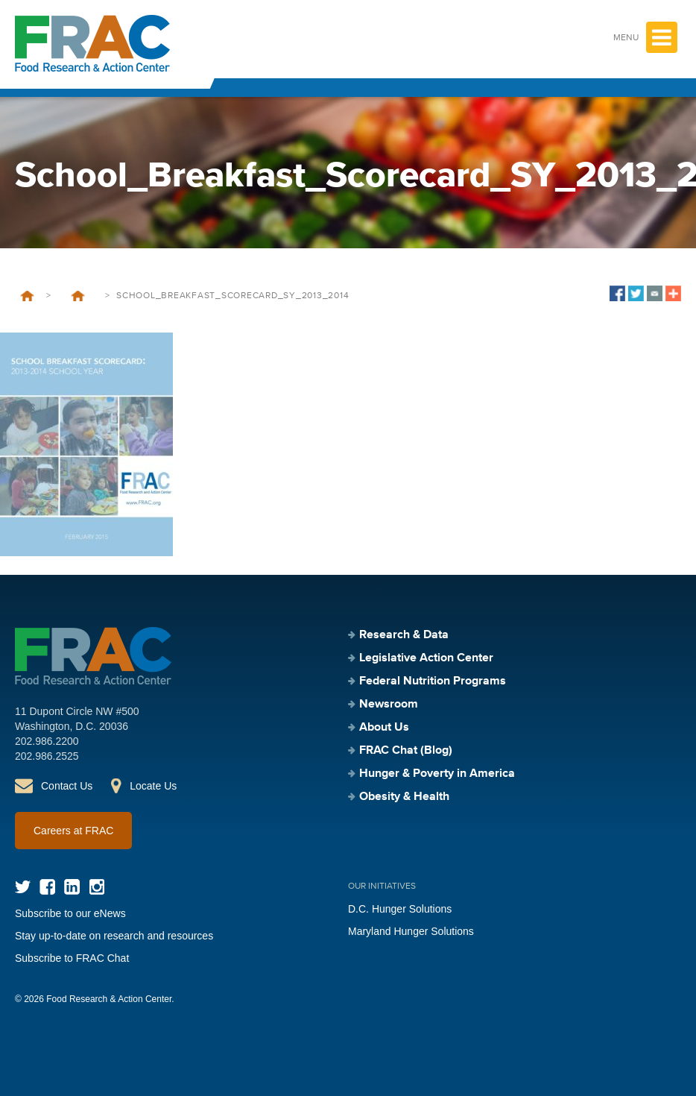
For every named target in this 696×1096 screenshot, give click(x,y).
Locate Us (153, 786)
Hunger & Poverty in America (437, 774)
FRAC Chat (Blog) (405, 751)
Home (27, 296)
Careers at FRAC (73, 831)
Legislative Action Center (426, 658)
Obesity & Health (404, 797)
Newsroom (388, 705)
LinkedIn (72, 887)
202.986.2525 (47, 756)
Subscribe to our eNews (70, 913)
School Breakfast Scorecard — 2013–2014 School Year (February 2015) (77, 296)
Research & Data (404, 635)
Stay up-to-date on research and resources (114, 936)
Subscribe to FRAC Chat (72, 958)
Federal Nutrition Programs (432, 681)
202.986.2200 (47, 741)
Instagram (96, 887)
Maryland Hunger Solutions (411, 931)
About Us (384, 728)
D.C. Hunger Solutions (400, 909)
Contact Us (66, 786)
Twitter (23, 887)
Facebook (47, 887)
